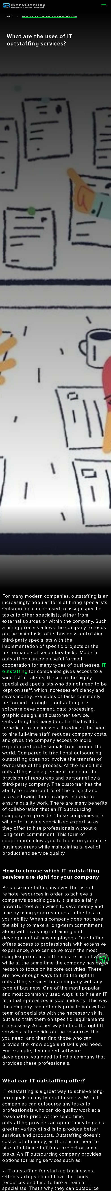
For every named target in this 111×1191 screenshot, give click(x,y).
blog (9, 16)
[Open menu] (103, 6)
